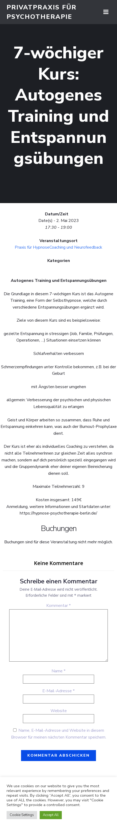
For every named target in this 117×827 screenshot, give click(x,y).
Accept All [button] (51, 815)
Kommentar (58, 605)
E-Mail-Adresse (58, 691)
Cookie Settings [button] (22, 815)
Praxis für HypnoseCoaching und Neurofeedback (58, 247)
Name (58, 671)
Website (58, 711)
